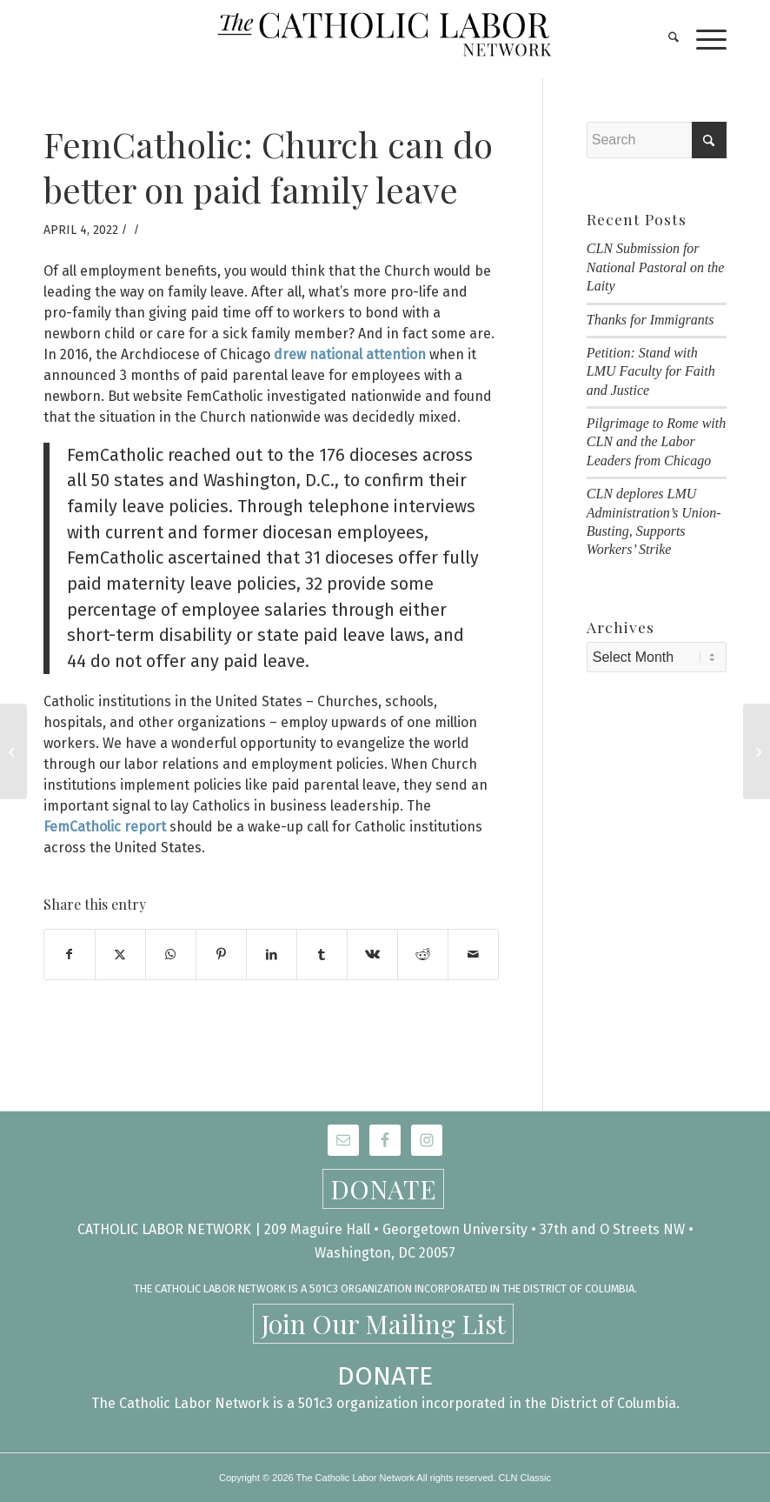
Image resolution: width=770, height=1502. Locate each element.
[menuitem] (665, 39)
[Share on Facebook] (69, 954)
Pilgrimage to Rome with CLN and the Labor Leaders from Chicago (656, 442)
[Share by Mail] (473, 954)
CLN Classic (525, 1477)
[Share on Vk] (372, 954)
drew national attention (350, 354)
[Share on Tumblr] (322, 954)
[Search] (665, 39)
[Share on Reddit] (423, 954)
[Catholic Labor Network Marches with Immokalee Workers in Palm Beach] (756, 751)
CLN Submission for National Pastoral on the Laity (656, 267)
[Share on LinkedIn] (271, 954)
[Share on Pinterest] (221, 954)
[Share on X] (120, 954)
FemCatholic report (104, 826)
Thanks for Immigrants (650, 319)
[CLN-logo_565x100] (385, 39)
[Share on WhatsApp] (171, 954)
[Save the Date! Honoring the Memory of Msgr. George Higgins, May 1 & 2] (13, 751)
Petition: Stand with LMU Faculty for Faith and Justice (651, 371)
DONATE (383, 1189)
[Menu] (703, 39)
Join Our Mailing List (383, 1323)
